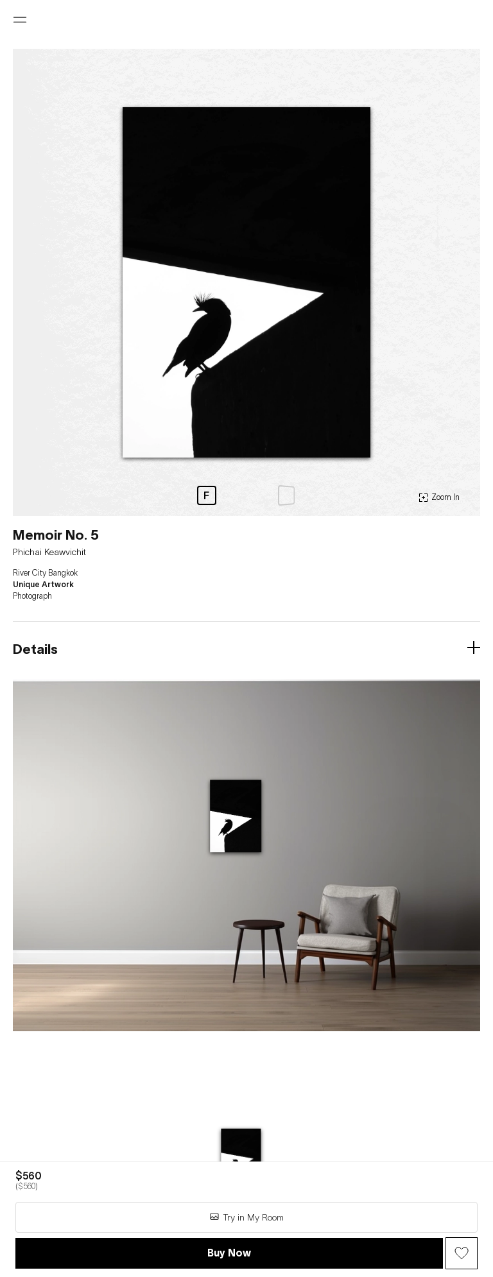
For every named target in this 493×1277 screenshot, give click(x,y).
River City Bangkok (45, 573)
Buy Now (229, 1253)
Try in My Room (246, 1217)
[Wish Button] (461, 1253)
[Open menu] (20, 20)
